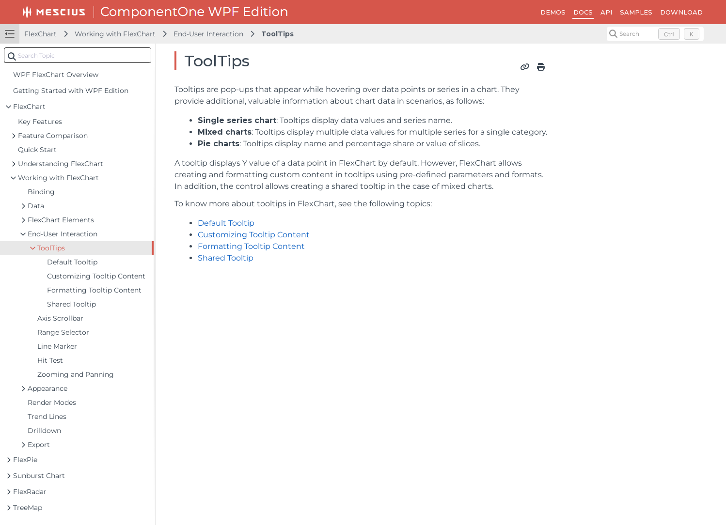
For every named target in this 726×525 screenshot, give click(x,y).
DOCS (583, 12)
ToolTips (277, 34)
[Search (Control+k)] (655, 34)
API (606, 12)
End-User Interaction (208, 34)
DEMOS (553, 12)
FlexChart (40, 34)
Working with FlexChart (115, 34)
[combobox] (77, 55)
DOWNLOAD (681, 12)
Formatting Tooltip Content (251, 246)
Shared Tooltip (225, 257)
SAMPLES (636, 12)
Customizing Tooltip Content (254, 234)
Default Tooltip (226, 223)
